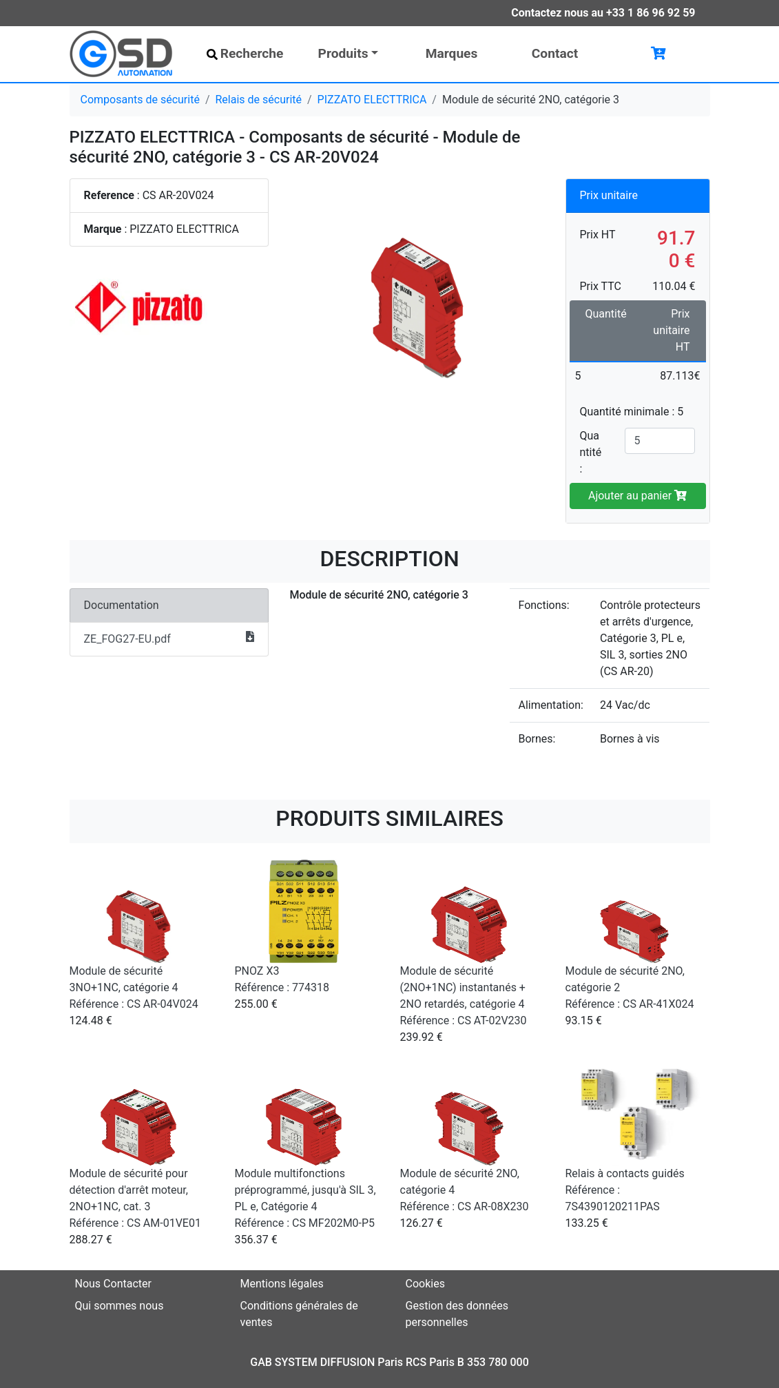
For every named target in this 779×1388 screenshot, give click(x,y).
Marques (452, 53)
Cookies (425, 1283)
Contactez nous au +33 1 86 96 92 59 (603, 12)
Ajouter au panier (637, 495)
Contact (555, 53)
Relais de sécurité (259, 99)
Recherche (245, 53)
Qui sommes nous (119, 1305)
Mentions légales (282, 1283)
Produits (343, 53)
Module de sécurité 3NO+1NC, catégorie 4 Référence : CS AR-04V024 (134, 987)
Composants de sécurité (140, 99)
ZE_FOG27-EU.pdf (169, 638)
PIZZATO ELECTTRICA (372, 99)
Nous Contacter (113, 1283)
